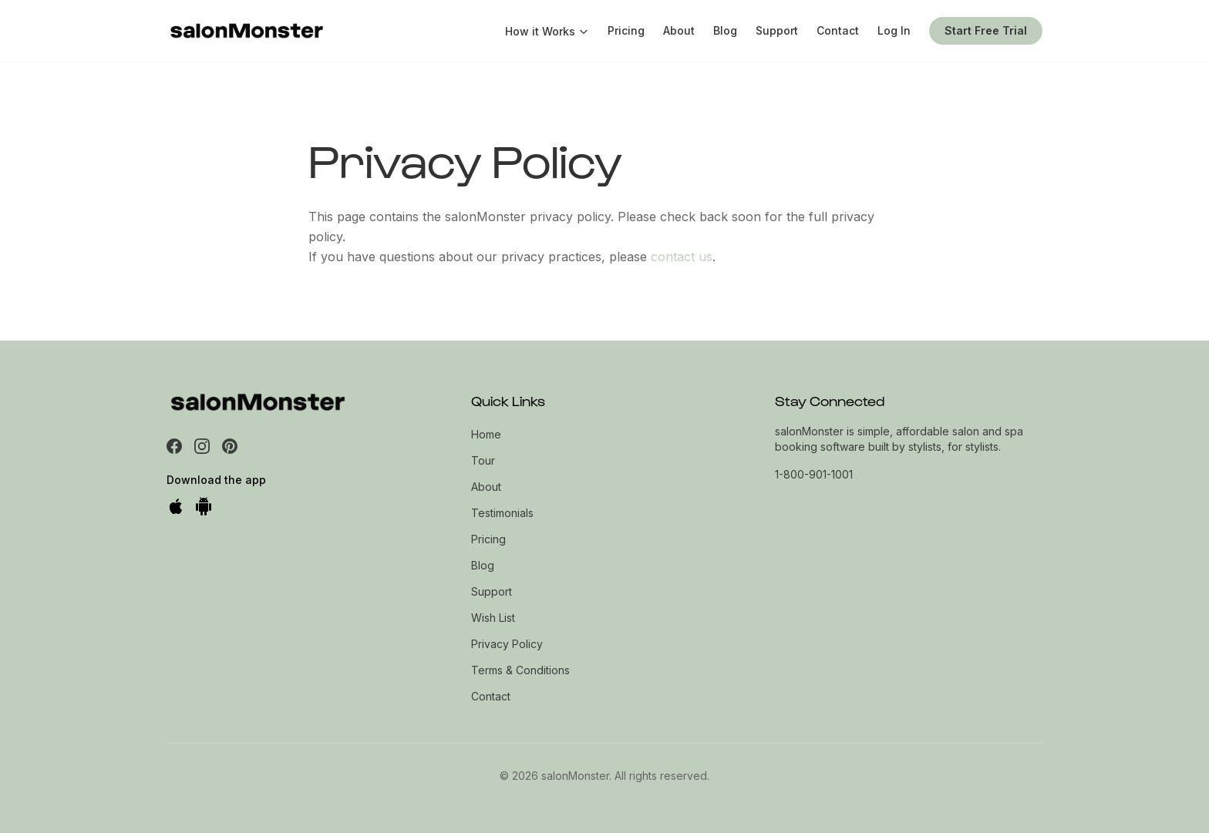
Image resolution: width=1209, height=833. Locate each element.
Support (777, 30)
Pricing (626, 30)
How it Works (547, 31)
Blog (725, 30)
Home (486, 434)
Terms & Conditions (520, 670)
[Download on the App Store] (176, 506)
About (679, 30)
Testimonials (502, 512)
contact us (681, 256)
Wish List (493, 617)
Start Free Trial (986, 30)
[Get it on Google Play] (203, 506)
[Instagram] (202, 446)
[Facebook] (174, 446)
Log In (894, 30)
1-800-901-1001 (814, 474)
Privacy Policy (507, 643)
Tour (483, 460)
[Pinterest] (229, 446)
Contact (838, 30)
